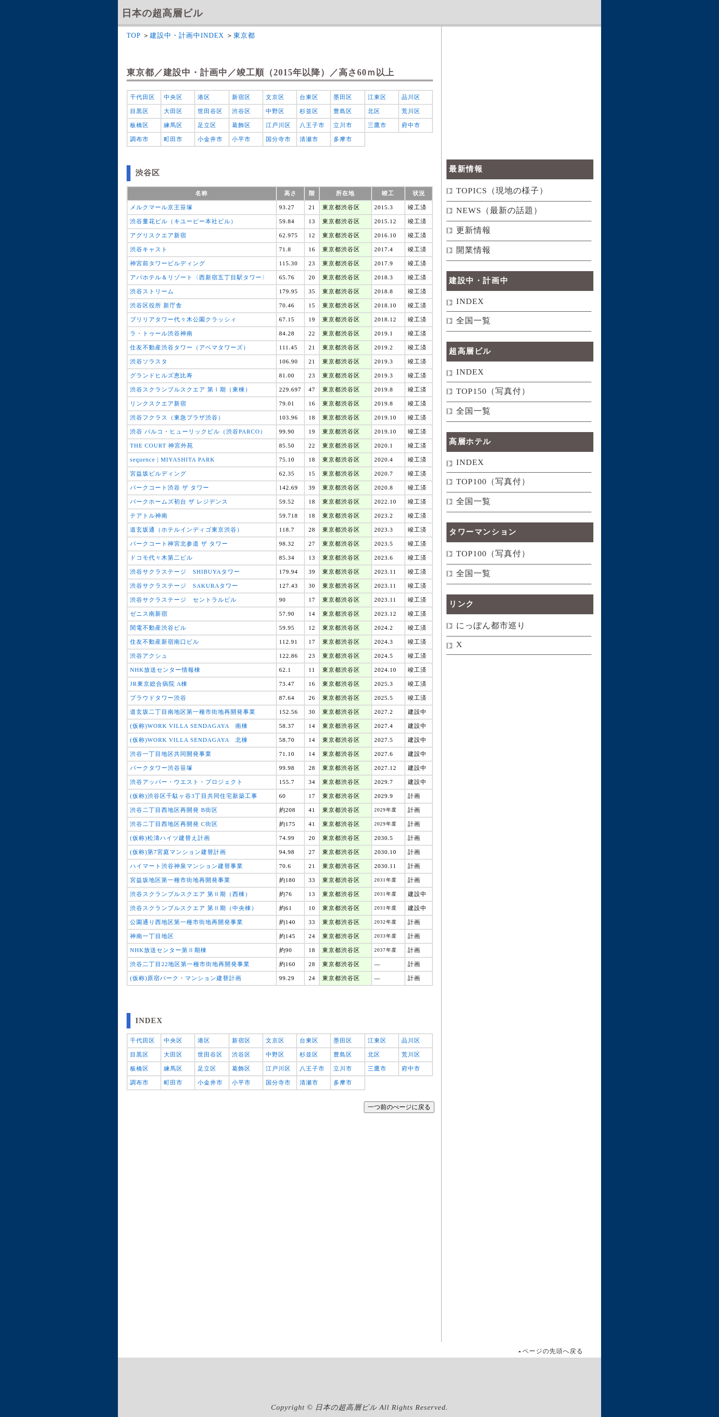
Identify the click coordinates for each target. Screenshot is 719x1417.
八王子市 (312, 125)
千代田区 (142, 97)
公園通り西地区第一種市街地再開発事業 (186, 922)
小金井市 (210, 139)
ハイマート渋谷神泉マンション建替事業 (186, 866)
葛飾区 (241, 125)
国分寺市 (278, 139)
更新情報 (473, 230)
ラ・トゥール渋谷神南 (161, 333)
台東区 (309, 97)
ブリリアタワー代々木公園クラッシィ (183, 319)
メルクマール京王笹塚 (161, 207)
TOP (134, 35)
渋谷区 (241, 111)
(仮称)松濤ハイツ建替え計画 (170, 838)
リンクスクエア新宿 (158, 403)
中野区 (275, 111)
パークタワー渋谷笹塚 (161, 768)
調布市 (139, 139)
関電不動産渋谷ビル (158, 627)
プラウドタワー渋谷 (158, 697)
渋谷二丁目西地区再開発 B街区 (174, 810)
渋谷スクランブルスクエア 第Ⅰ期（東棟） (190, 389)
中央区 (173, 97)
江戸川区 (278, 125)
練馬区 (173, 125)
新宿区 (241, 97)
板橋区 (139, 125)
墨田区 (342, 97)
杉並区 (309, 111)
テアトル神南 (149, 515)
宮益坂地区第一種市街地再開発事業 (180, 880)
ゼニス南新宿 (149, 613)
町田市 (173, 139)
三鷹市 (377, 125)
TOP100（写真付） (493, 481)
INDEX (470, 301)
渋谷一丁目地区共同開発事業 (171, 754)
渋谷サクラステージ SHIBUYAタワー (185, 571)
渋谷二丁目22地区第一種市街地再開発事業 (190, 964)
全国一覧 (473, 320)
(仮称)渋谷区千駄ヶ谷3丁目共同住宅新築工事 (194, 796)
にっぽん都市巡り (491, 625)
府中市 (411, 125)
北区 (374, 111)
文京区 (275, 97)
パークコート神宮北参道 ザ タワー (179, 543)
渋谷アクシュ (149, 655)
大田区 (173, 111)
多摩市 (342, 139)
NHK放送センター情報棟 (165, 669)
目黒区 (139, 111)
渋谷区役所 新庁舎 (156, 305)
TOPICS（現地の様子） (502, 190)
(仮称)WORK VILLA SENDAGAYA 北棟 (189, 740)
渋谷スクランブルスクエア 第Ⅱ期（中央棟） (194, 908)
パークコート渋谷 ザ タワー (169, 487)
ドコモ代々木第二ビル (161, 557)
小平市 (241, 139)
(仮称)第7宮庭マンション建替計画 (178, 852)
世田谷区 (210, 111)
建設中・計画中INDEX (187, 35)
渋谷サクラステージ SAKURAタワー (184, 585)
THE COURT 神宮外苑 (161, 445)
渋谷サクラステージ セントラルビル (183, 599)
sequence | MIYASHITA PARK (172, 459)
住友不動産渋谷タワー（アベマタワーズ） (189, 347)
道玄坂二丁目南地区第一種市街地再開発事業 (193, 711)
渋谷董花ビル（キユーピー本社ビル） (183, 221)
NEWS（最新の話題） (499, 210)
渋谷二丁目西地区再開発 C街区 (174, 824)
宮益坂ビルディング (158, 473)
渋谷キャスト (149, 249)
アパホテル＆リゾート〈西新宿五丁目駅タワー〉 (199, 277)
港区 (204, 97)
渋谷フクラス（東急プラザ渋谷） (177, 417)
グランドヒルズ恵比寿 (161, 375)
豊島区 (342, 111)
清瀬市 (309, 139)
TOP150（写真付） (493, 391)
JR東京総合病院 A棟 (158, 683)
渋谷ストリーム (152, 291)
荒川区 (411, 111)
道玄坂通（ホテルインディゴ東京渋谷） (186, 529)
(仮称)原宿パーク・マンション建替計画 (186, 978)
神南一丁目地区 (152, 936)
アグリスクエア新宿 (158, 235)
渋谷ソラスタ (149, 361)
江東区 (377, 97)
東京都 (244, 35)
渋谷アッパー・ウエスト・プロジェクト (186, 782)
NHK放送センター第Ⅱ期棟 (168, 950)
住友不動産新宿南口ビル (164, 641)
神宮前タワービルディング (167, 263)
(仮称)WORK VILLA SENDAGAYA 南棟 (189, 726)
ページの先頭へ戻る (552, 1351)
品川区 (411, 97)
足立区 (207, 125)
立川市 (342, 125)
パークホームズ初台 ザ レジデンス (179, 501)
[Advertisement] (282, 1249)
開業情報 (473, 250)
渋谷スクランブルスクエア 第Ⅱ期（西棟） (190, 894)
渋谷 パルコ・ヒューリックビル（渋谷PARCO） (198, 431)
